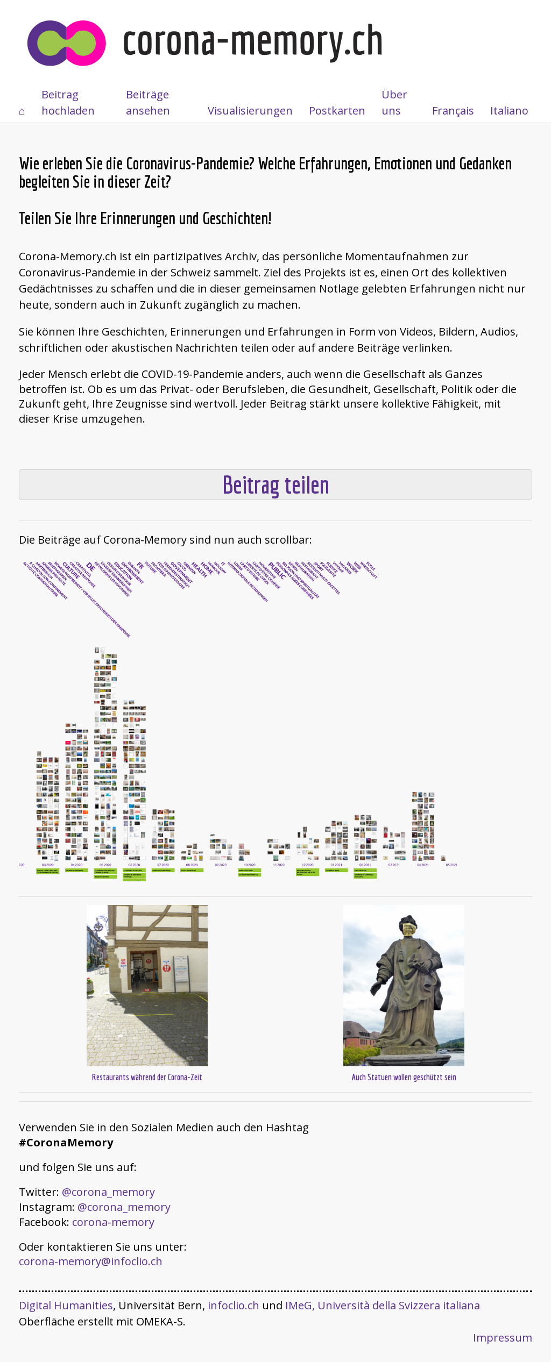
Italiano (509, 110)
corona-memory (113, 1222)
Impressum (502, 1337)
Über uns (394, 102)
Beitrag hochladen (68, 102)
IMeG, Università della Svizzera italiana (382, 1305)
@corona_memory (108, 1192)
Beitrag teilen (275, 485)
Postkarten (337, 110)
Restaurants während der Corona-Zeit (147, 1077)
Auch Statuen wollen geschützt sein (404, 1077)
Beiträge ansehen (148, 102)
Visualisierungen (250, 110)
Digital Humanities (66, 1305)
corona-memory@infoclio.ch (91, 1261)
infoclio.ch (233, 1305)
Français (453, 110)
